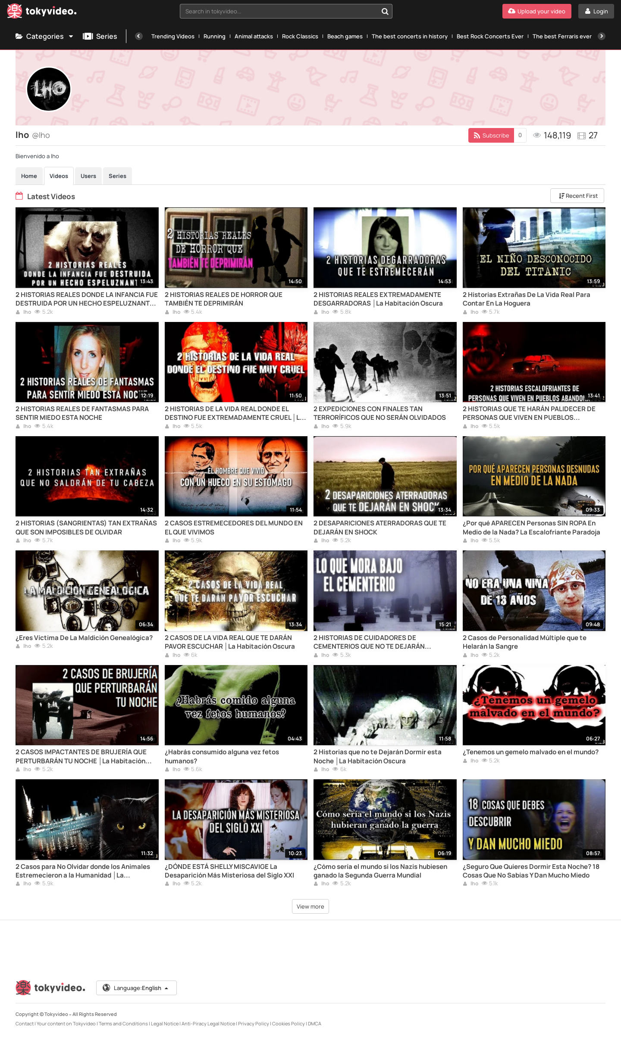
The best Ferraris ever (562, 36)
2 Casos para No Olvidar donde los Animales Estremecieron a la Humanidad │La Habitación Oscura (83, 871)
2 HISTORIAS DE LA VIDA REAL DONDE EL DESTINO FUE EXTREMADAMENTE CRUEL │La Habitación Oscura (234, 413)
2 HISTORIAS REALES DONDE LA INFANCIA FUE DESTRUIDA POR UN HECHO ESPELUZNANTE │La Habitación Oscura (87, 299)
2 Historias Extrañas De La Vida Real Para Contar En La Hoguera (526, 299)
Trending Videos (172, 36)
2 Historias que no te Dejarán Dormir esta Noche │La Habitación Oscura (378, 756)
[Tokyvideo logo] (42, 13)
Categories (45, 36)
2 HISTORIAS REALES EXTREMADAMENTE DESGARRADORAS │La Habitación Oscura (378, 299)
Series (100, 36)
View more (310, 906)
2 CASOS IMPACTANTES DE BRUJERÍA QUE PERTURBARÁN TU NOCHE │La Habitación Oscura (81, 756)
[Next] (601, 36)
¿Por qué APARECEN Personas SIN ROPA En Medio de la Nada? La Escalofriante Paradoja (531, 527)
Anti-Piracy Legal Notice (208, 1023)
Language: (136, 988)
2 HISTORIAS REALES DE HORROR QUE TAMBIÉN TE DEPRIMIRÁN (223, 299)
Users (88, 176)
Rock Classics (300, 36)
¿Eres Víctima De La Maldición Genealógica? (84, 638)
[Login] (596, 11)
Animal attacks (254, 36)
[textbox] (278, 11)
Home (29, 176)
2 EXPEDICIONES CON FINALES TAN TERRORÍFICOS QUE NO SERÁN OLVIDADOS (380, 413)
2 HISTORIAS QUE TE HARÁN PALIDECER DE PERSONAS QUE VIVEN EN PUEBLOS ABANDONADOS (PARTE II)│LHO (529, 413)
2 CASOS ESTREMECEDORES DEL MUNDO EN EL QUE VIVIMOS (234, 527)
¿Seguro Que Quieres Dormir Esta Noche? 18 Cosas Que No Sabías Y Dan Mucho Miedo (531, 871)
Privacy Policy (253, 1023)
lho (23, 312)
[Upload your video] (536, 11)
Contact (25, 1023)
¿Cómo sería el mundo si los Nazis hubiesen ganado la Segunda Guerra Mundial (380, 871)
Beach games (345, 36)
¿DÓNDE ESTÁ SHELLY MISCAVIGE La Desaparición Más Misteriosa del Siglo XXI (229, 871)
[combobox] (286, 11)
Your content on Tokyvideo (66, 1023)
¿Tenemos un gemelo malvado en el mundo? (531, 752)
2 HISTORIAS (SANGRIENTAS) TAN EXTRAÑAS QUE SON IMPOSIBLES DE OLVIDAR (86, 527)
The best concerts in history (410, 36)
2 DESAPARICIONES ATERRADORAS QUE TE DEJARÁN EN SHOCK (380, 527)
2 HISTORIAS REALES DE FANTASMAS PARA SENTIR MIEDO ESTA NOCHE (82, 413)
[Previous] (139, 36)
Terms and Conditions (123, 1023)
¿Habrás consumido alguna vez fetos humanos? (222, 756)
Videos (59, 176)
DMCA (314, 1023)
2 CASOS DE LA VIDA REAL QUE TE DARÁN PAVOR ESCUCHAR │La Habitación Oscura (230, 642)
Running (215, 36)
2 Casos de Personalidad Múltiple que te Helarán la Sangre (524, 642)
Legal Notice (165, 1023)
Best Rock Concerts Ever (490, 36)
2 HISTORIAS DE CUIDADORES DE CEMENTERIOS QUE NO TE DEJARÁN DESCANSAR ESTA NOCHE (369, 642)
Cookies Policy (288, 1023)
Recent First (578, 196)
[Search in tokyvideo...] (385, 11)
